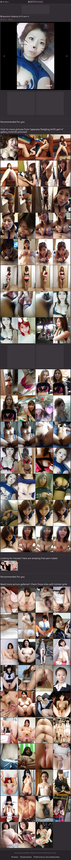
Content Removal (26, 857)
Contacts (14, 857)
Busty (35, 2)
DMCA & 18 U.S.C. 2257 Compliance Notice (47, 857)
